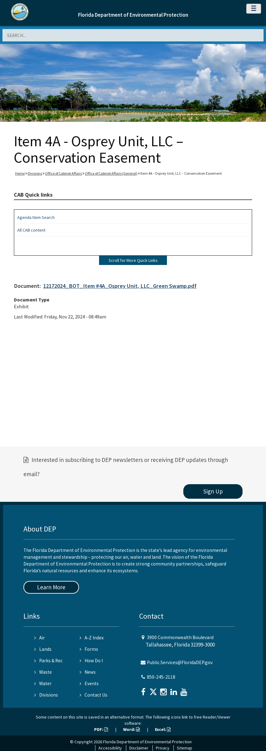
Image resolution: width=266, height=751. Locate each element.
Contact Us (93, 695)
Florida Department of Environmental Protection (133, 14)
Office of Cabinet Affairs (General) (111, 173)
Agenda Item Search (36, 217)
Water (43, 683)
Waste (43, 672)
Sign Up (213, 491)
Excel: (163, 729)
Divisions (35, 173)
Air (39, 638)
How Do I (91, 661)
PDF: (101, 729)
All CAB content (31, 230)
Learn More (51, 587)
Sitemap (184, 748)
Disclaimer (138, 748)
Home (20, 173)
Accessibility (110, 748)
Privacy (162, 748)
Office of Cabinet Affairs (63, 173)
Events (89, 683)
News (88, 672)
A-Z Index (92, 638)
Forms (89, 649)
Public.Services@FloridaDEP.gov (180, 662)
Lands (43, 649)
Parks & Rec (48, 661)
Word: (131, 729)
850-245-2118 (161, 677)
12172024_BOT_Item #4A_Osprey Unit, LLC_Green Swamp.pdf (120, 285)
